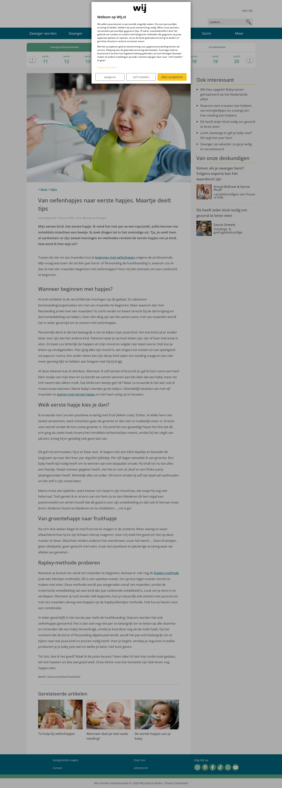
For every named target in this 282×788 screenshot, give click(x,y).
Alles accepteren (172, 77)
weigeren (110, 77)
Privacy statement (106, 67)
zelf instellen (141, 77)
